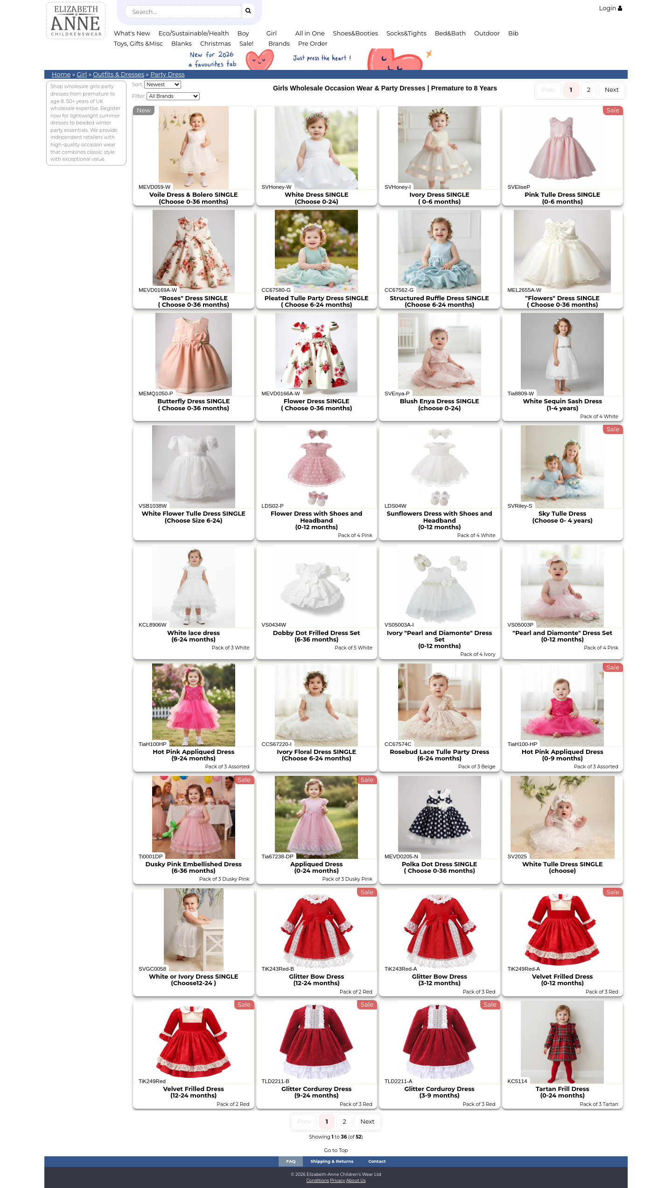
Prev (548, 89)
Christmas (215, 43)
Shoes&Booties (355, 33)
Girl (271, 33)
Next (612, 89)
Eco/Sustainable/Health (194, 33)
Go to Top (336, 1150)
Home (61, 74)
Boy (243, 33)
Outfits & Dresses (118, 74)
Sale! (246, 43)
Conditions (317, 1180)
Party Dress (167, 74)
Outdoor (487, 33)
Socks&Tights (406, 33)
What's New (132, 33)
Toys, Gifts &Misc (138, 43)
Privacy (337, 1180)
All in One (310, 33)
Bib (513, 33)
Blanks (181, 43)
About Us (356, 1180)
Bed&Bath (450, 33)
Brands (279, 43)
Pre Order (313, 43)
